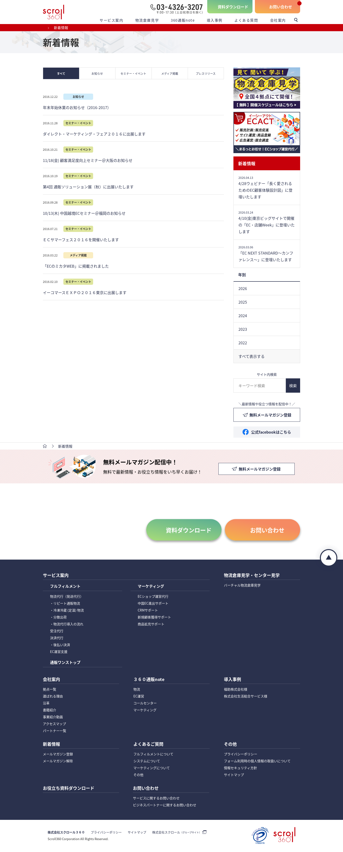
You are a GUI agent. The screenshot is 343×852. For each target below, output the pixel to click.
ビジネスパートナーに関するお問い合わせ (164, 805)
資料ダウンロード (233, 7)
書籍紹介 (49, 710)
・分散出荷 (58, 617)
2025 (242, 302)
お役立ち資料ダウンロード (68, 789)
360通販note (183, 20)
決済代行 (56, 638)
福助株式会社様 (235, 689)
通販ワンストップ (65, 663)
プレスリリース (206, 73)
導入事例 (214, 20)
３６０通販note (148, 679)
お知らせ (97, 73)
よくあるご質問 (148, 744)
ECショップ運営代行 (153, 596)
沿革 (46, 703)
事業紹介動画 (53, 717)
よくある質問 (246, 20)
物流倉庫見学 (147, 20)
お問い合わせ (280, 7)
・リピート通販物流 (65, 603)
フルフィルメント (65, 586)
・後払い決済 (60, 644)
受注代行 (56, 631)
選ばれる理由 (53, 696)
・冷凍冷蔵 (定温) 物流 (67, 610)
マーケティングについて (151, 768)
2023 (242, 329)
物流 (136, 689)
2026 (242, 288)
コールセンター (145, 703)
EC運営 (138, 696)
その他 (138, 775)
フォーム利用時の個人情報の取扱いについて (257, 761)
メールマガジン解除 (58, 761)
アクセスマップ (54, 724)
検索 (293, 385)
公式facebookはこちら (271, 432)
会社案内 (278, 20)
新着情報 (246, 163)
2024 (242, 315)
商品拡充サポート (151, 624)
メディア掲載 (169, 73)
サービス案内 (111, 20)
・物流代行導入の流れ (66, 624)
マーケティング (151, 586)
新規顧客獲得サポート (154, 617)
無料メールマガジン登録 (270, 415)
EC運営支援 (58, 651)
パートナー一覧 (54, 731)
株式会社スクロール (176, 833)
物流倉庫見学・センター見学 (252, 575)
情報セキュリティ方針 (240, 768)
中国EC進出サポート (153, 603)
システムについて (146, 761)
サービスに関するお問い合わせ (156, 799)
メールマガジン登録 (58, 754)
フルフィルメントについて (153, 754)
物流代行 (66, 596)
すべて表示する (251, 356)
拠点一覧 (49, 689)
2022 (242, 343)
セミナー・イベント (133, 73)
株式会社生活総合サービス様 (245, 696)
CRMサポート (148, 610)
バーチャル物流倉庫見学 (242, 585)
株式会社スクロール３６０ (66, 833)
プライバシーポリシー (240, 754)
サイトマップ (234, 775)
